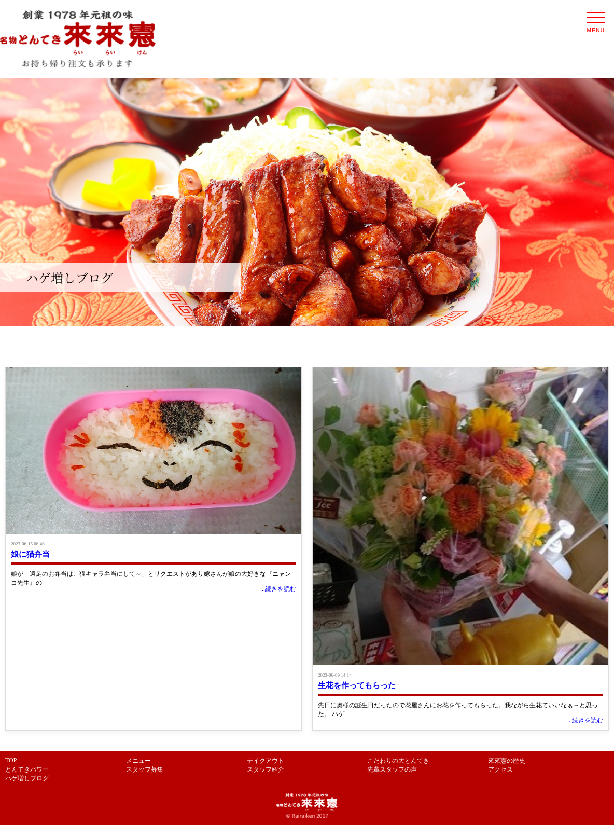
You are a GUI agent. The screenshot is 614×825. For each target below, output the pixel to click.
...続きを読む (278, 589)
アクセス (500, 769)
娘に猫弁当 (30, 554)
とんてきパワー (27, 769)
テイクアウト (265, 760)
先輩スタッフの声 (392, 769)
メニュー (138, 760)
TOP (11, 760)
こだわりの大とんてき (398, 760)
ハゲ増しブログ (27, 778)
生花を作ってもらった (357, 685)
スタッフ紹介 (265, 769)
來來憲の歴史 (506, 760)
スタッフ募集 (144, 769)
